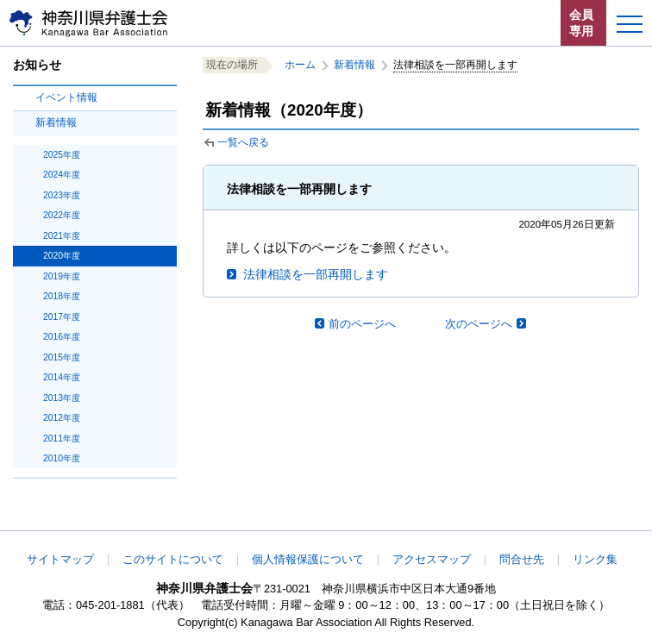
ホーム (300, 65)
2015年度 (61, 357)
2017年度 (61, 317)
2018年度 (61, 296)
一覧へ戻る (243, 142)
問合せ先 (521, 559)
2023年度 (61, 195)
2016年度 (61, 336)
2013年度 (61, 398)
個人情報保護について (308, 559)
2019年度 (61, 276)
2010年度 (61, 458)
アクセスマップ (431, 559)
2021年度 (61, 236)
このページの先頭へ (581, 519)
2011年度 (61, 438)
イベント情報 (66, 97)
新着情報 (56, 122)
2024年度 (61, 174)
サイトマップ (60, 559)
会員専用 (581, 23)
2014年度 (61, 377)
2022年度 (61, 215)
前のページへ (362, 323)
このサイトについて (172, 559)
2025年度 (61, 155)
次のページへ (478, 323)
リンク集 (595, 559)
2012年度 (61, 418)
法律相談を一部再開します (315, 274)
